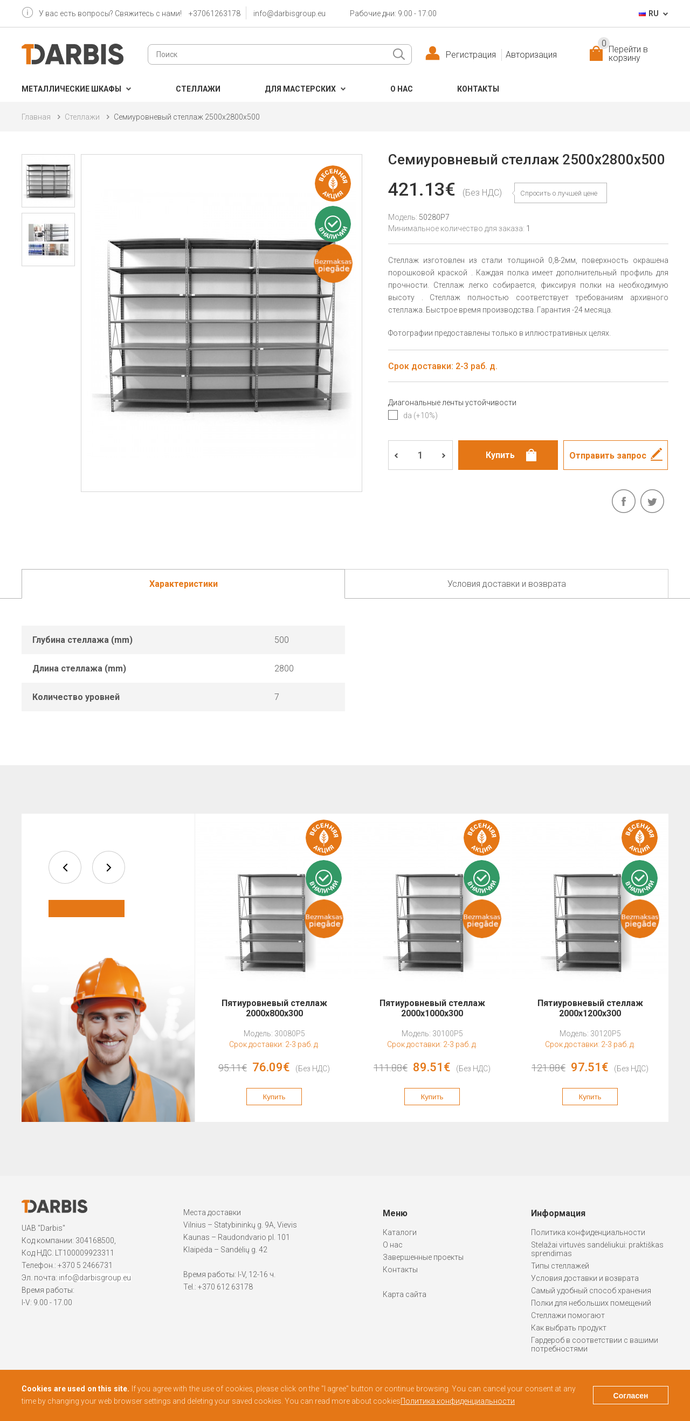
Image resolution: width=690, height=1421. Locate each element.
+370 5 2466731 (85, 1265)
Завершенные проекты (423, 1257)
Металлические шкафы (71, 89)
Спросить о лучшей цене (558, 193)
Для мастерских (300, 89)
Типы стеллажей (560, 1265)
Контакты (478, 89)
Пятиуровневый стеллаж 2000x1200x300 (590, 1008)
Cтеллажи (198, 89)
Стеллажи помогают (568, 1315)
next (108, 867)
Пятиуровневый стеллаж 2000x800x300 (274, 1008)
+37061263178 (214, 13)
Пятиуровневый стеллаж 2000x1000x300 (432, 1008)
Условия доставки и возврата (585, 1278)
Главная (36, 117)
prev (65, 867)
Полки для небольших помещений (591, 1303)
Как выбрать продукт (568, 1327)
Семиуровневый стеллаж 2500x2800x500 (187, 117)
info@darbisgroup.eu (289, 13)
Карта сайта (404, 1294)
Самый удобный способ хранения (591, 1290)
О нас (401, 89)
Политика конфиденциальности (588, 1232)
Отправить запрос (607, 455)
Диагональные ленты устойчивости (452, 402)
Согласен (630, 1395)
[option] (274, 968)
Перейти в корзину (623, 54)
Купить (274, 1097)
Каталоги (400, 1232)
